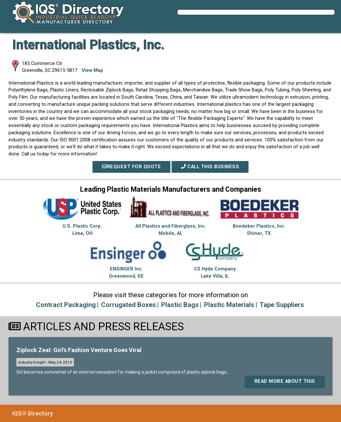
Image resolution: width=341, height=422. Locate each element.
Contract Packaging (66, 305)
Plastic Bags (180, 305)
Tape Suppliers (282, 305)
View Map (92, 70)
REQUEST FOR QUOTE (131, 167)
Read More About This (284, 381)
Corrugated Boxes (128, 305)
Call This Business (210, 167)
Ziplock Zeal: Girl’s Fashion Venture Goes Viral (79, 350)
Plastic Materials (229, 305)
